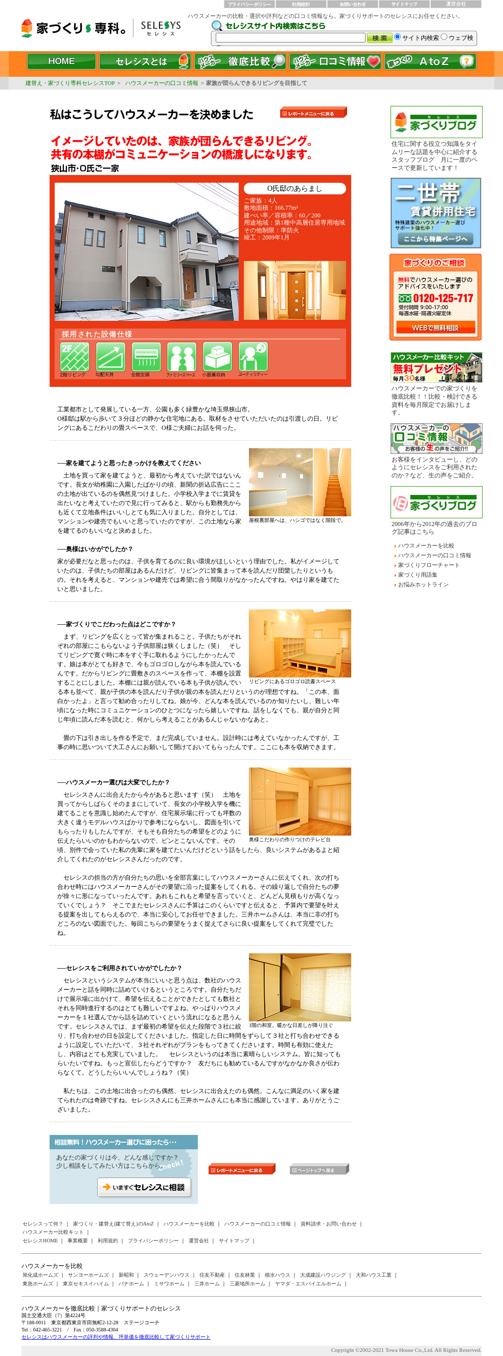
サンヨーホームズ (88, 1275)
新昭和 (126, 1275)
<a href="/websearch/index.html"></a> (346, 33)
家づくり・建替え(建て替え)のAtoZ (113, 1224)
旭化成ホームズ (40, 1275)
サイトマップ (234, 1240)
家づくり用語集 (418, 575)
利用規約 (108, 1240)
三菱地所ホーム (247, 1283)
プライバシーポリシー (153, 1240)
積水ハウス (277, 1275)
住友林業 (245, 1275)
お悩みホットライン (423, 584)
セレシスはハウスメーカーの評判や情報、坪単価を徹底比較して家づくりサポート (116, 1337)
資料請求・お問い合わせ (329, 1224)
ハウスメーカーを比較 (426, 545)
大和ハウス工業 (374, 1275)
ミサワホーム (169, 1283)
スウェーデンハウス (167, 1275)
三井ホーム (207, 1283)
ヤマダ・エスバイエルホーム (308, 1283)
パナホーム (131, 1283)
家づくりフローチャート (429, 565)
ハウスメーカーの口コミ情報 (161, 83)
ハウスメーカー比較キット (53, 1232)
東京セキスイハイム (86, 1283)
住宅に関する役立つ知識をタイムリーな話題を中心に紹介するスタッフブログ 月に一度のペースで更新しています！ (434, 155)
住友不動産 (212, 1275)
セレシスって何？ (42, 1224)
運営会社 (199, 1240)
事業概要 (77, 1240)
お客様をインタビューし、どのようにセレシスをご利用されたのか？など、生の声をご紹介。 (434, 467)
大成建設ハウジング (323, 1275)
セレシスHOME (40, 1240)
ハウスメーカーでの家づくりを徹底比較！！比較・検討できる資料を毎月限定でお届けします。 (434, 400)
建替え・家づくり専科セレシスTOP (70, 83)
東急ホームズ (37, 1283)
